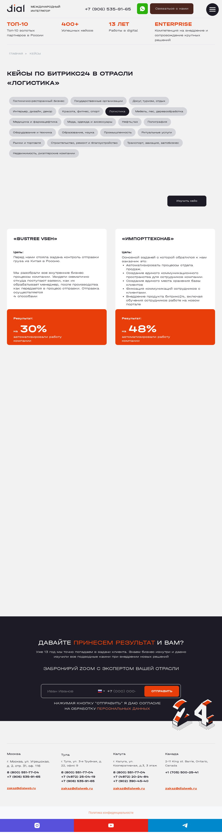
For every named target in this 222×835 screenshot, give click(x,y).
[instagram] (37, 828)
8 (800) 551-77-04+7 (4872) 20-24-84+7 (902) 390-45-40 (131, 780)
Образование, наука (79, 134)
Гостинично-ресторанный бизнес (39, 101)
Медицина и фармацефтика (35, 123)
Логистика (119, 112)
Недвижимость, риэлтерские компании (44, 156)
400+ (70, 24)
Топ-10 (17, 24)
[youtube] (111, 828)
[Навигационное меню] (212, 9)
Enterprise (173, 24)
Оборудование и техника (32, 134)
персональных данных (123, 712)
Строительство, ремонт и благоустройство (85, 145)
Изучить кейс (186, 203)
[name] (66, 694)
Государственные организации (99, 101)
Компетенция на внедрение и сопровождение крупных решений (181, 35)
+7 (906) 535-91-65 (108, 9)
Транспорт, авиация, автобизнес (154, 145)
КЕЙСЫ (35, 53)
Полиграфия (159, 123)
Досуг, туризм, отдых (150, 101)
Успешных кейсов (77, 30)
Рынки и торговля (27, 145)
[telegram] (185, 828)
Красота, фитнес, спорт (81, 112)
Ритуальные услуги (158, 134)
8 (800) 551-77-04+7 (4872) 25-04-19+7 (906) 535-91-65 (78, 780)
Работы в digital (123, 30)
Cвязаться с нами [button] (171, 8)
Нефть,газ (131, 123)
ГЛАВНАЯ (16, 53)
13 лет (119, 24)
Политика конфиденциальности (111, 815)
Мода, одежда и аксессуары (90, 123)
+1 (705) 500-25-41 (182, 775)
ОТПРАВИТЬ (161, 694)
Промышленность (119, 134)
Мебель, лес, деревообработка (161, 112)
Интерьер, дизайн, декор (32, 112)
